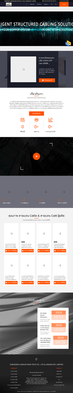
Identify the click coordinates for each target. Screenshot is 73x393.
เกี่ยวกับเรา (39, 4)
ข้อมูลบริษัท (59, 371)
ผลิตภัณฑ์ (32, 4)
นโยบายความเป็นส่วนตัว (59, 385)
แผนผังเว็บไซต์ (59, 382)
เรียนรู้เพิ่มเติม (36, 113)
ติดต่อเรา (46, 4)
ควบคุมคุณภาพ (59, 376)
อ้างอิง (64, 4)
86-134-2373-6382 (64, 1)
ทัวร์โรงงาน (59, 374)
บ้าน (26, 4)
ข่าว (59, 379)
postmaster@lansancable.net (49, 1)
